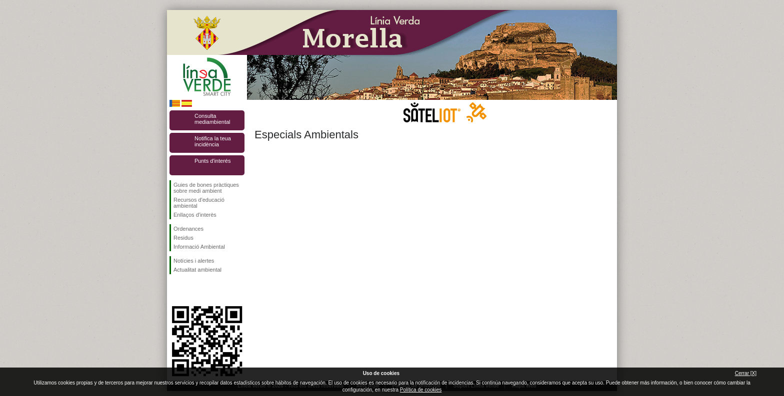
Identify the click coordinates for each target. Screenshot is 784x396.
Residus (184, 238)
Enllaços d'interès (195, 215)
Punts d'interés (212, 161)
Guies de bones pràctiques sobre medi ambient (206, 188)
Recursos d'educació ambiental (199, 203)
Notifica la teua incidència (212, 141)
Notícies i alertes (194, 261)
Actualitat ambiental (198, 270)
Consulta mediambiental (212, 119)
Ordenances (189, 229)
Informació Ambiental (199, 247)
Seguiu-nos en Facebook (176, 290)
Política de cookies (421, 390)
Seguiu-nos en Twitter (192, 290)
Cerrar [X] (745, 373)
